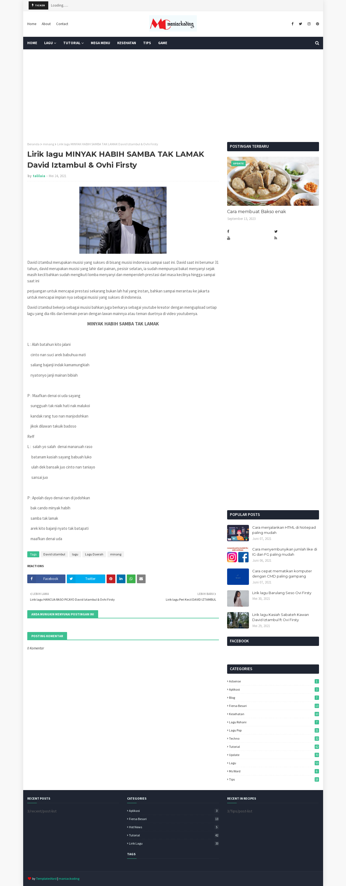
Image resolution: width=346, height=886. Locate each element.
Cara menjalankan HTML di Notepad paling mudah (284, 530)
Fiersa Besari (274, 706)
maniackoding (69, 878)
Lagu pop (274, 730)
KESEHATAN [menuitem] (126, 43)
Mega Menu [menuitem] (100, 43)
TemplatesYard (46, 878)
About (46, 24)
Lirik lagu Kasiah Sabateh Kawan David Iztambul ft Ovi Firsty (280, 617)
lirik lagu (174, 843)
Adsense (274, 681)
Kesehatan (274, 714)
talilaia (39, 176)
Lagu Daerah (94, 554)
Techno (274, 738)
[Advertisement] (173, 96)
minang (48, 144)
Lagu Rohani (274, 722)
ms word (274, 771)
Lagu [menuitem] (48, 43)
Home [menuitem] (32, 43)
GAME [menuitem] (162, 43)
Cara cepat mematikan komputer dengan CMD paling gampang (282, 574)
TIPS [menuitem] (147, 43)
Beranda (33, 144)
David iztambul (54, 554)
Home (31, 24)
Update (274, 755)
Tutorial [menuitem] (71, 43)
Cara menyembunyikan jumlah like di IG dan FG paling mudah (284, 552)
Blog (274, 698)
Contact (62, 24)
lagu (75, 554)
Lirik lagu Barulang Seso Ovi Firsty (281, 593)
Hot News (174, 827)
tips (274, 779)
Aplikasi (274, 689)
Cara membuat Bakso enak (256, 211)
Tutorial (274, 747)
